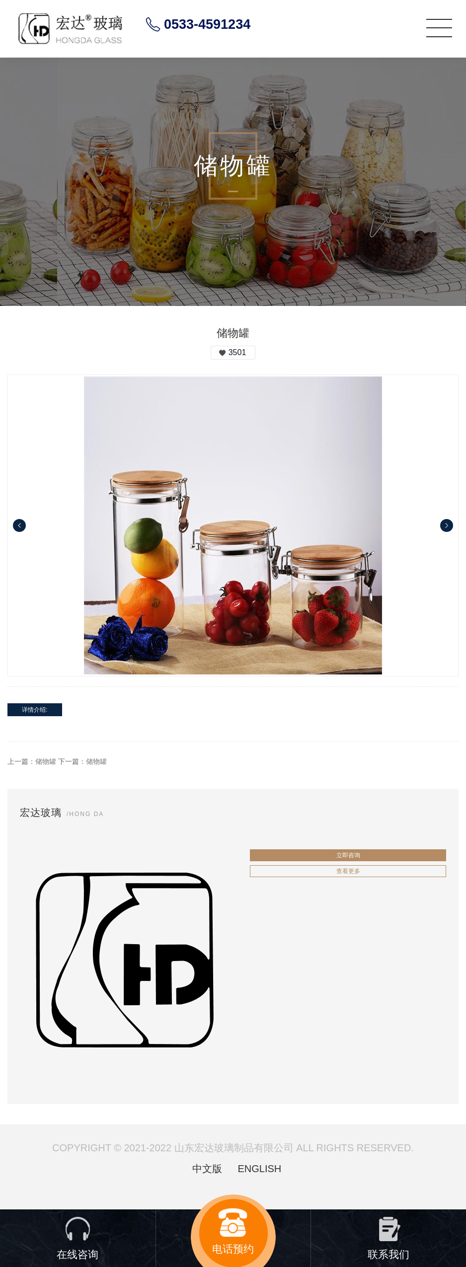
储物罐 (45, 761)
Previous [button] (19, 525)
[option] (233, 525)
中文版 (207, 1168)
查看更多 (348, 871)
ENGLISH (259, 1168)
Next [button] (446, 525)
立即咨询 (348, 855)
